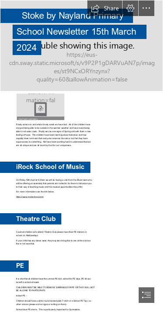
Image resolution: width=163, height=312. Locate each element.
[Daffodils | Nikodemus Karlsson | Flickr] (40, 106)
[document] (81, 156)
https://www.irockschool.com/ (30, 196)
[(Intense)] (81, 45)
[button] (104, 8)
